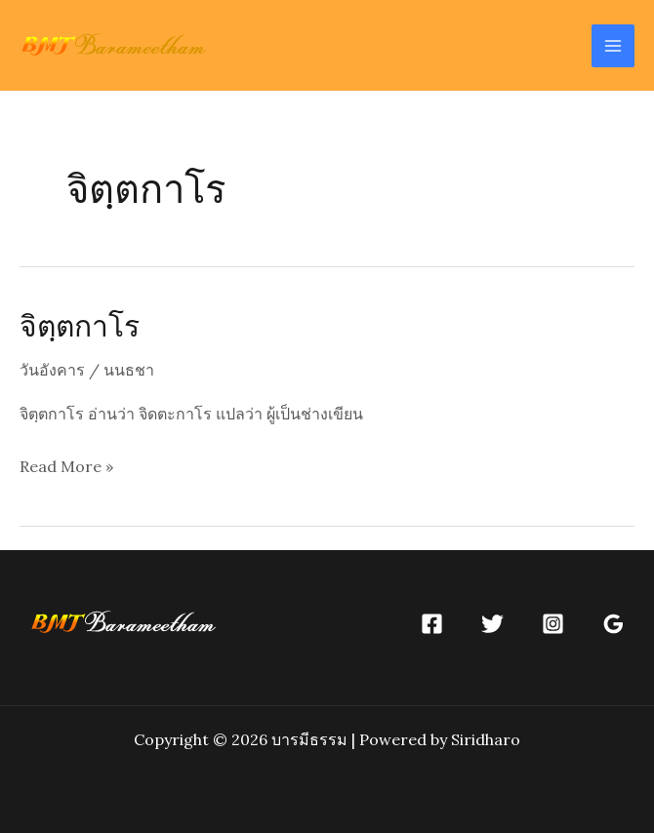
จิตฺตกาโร (80, 324)
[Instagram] (553, 624)
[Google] (613, 624)
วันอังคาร (52, 369)
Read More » (66, 467)
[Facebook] (432, 624)
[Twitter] (492, 624)
